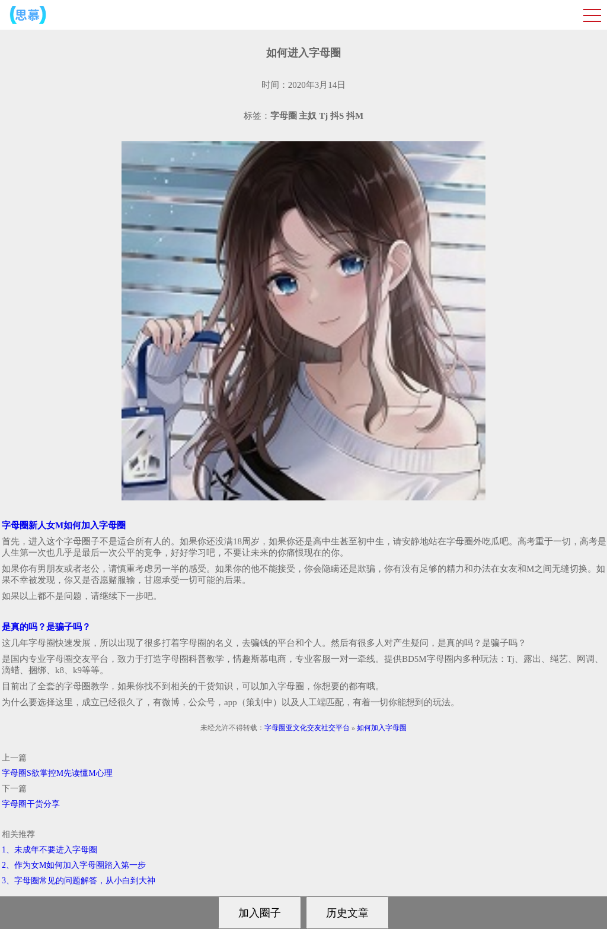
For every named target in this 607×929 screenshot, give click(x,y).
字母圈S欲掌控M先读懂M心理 (57, 773)
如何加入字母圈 (382, 728)
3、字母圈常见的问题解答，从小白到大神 (78, 880)
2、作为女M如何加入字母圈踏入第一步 (74, 865)
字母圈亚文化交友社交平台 (307, 728)
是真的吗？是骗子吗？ (46, 627)
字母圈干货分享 (31, 804)
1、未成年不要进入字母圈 (49, 849)
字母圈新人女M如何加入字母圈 (64, 525)
